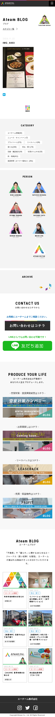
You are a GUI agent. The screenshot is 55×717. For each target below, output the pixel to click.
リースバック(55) (33, 142)
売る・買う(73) (27, 147)
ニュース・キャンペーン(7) (18, 138)
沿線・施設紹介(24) (15, 152)
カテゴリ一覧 (8, 29)
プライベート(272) (14, 142)
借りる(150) (12, 147)
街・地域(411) (13, 156)
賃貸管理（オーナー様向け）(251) (20, 161)
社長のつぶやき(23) (35, 152)
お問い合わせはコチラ (27, 326)
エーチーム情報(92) (15, 133)
